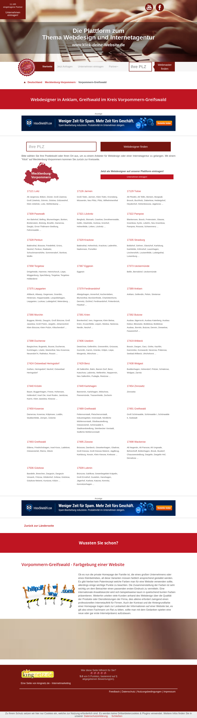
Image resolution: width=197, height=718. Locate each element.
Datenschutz (128, 691)
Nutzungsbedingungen (149, 691)
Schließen (117, 716)
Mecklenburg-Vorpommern (60, 82)
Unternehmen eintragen (90, 66)
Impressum (169, 691)
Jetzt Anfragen (65, 66)
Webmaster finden (165, 66)
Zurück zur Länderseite (39, 525)
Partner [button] (113, 66)
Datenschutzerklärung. (96, 716)
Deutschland (33, 82)
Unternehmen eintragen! (137, 177)
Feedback (114, 691)
